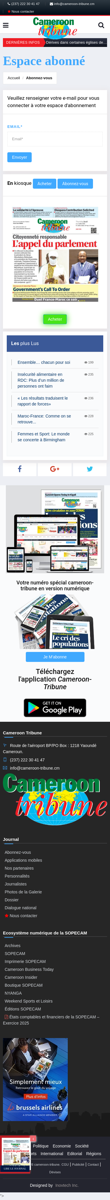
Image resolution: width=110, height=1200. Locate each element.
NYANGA (13, 993)
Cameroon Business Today (29, 969)
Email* (15, 126)
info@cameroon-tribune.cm (72, 4)
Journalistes (16, 884)
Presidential (18, 1146)
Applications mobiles (23, 860)
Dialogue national (20, 907)
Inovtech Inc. (67, 1185)
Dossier (11, 900)
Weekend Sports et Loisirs (29, 1001)
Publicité (78, 1164)
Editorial (74, 1153)
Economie (62, 1146)
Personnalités (17, 876)
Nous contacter (21, 11)
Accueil (14, 78)
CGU (65, 1164)
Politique (41, 1146)
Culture (14, 1153)
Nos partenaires (19, 868)
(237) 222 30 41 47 (24, 4)
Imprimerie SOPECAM (25, 961)
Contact (93, 1164)
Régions (93, 1153)
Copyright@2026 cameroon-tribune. (34, 1164)
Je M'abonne (55, 657)
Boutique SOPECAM (24, 985)
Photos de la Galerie (23, 892)
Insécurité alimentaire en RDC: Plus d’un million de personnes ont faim (41, 380)
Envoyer (19, 157)
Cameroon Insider (21, 977)
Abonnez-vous (39, 78)
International (51, 1153)
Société (82, 1146)
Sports (30, 1153)
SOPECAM (15, 953)
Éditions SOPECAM (23, 1009)
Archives (13, 945)
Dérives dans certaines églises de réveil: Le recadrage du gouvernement (76, 42)
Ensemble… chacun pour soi (44, 362)
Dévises (55, 1172)
